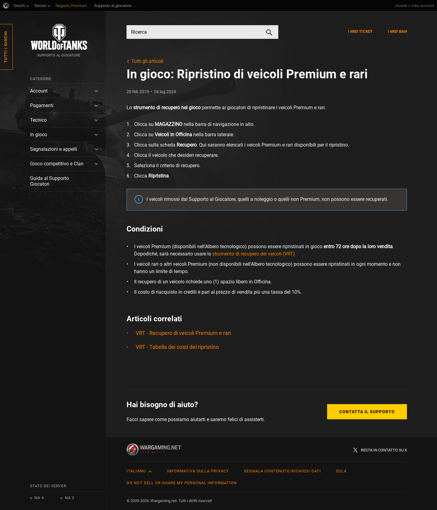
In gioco (38, 134)
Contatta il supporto (367, 411)
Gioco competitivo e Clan (56, 164)
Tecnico (38, 120)
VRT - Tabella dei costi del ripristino (177, 347)
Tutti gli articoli (147, 61)
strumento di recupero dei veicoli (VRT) (253, 254)
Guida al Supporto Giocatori (49, 181)
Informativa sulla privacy (198, 471)
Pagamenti (41, 105)
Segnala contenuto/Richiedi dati (282, 471)
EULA (341, 471)
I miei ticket (360, 31)
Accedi (401, 5)
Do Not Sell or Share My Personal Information (182, 483)
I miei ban (397, 31)
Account (39, 91)
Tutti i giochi (5, 47)
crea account (423, 5)
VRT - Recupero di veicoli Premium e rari (183, 333)
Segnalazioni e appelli (53, 149)
